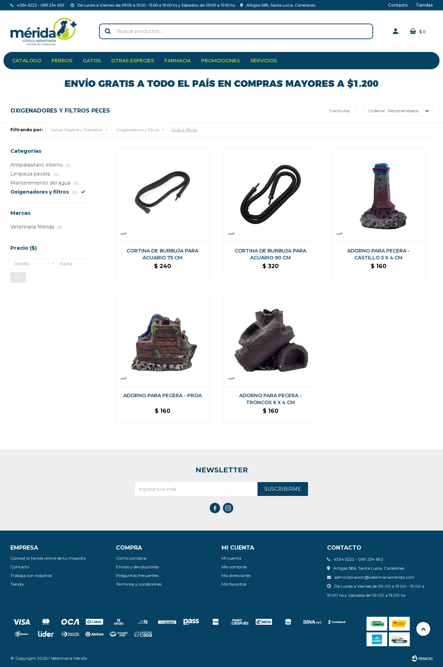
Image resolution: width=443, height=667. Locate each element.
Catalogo (26, 60)
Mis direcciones (236, 575)
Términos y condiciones (139, 584)
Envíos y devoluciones (137, 566)
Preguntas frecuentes (137, 575)
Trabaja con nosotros (31, 575)
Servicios (263, 60)
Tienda (17, 584)
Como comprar (131, 558)
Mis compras (234, 566)
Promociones (220, 60)
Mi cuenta (231, 558)
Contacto (398, 5)
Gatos (92, 60)
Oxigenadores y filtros (137, 129)
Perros (62, 60)
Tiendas (424, 5)
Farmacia (177, 60)
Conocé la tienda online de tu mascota (48, 558)
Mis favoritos (234, 584)
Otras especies (132, 60)
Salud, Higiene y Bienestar (76, 129)
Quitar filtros (184, 129)
